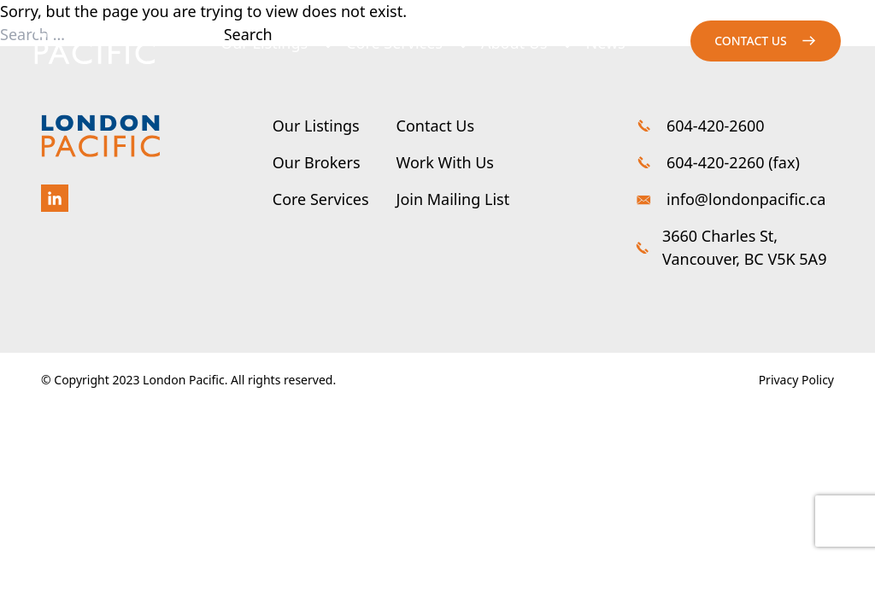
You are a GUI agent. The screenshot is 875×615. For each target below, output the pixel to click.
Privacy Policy (796, 380)
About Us (514, 42)
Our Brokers (317, 162)
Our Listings (264, 42)
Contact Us (435, 125)
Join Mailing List (453, 199)
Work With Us (445, 162)
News (605, 42)
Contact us (750, 40)
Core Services (394, 42)
